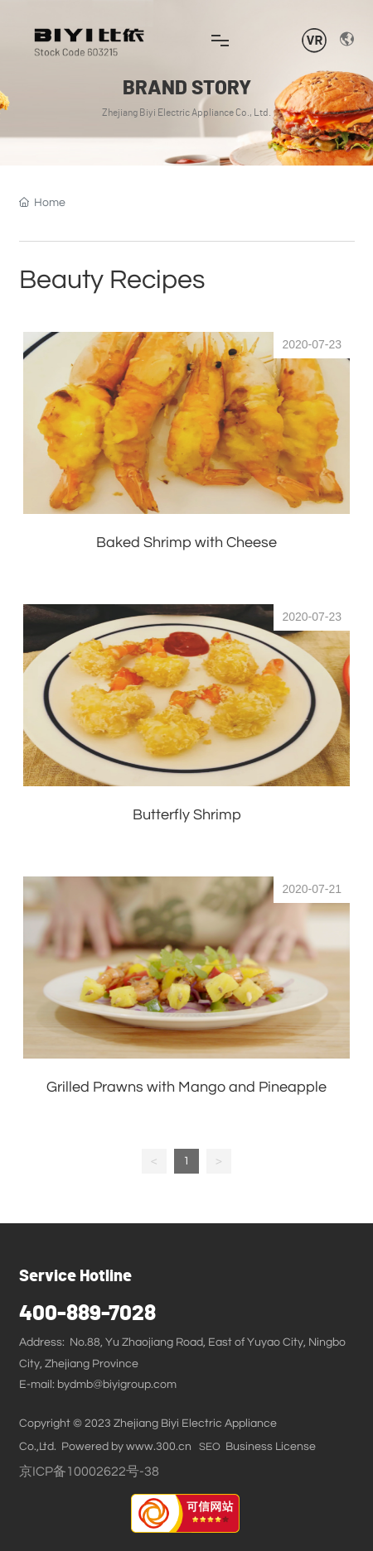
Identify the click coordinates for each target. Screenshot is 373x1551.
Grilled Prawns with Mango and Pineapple (186, 1087)
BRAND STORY (187, 88)
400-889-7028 (87, 1313)
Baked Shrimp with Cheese (186, 542)
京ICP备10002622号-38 (89, 1471)
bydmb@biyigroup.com (117, 1384)
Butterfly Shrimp (187, 815)
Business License (270, 1447)
